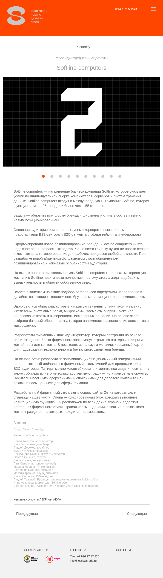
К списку (83, 47)
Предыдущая (27, 514)
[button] (31, 176)
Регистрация (131, 8)
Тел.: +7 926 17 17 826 (84, 556)
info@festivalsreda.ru (83, 560)
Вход (118, 8)
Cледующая (137, 514)
